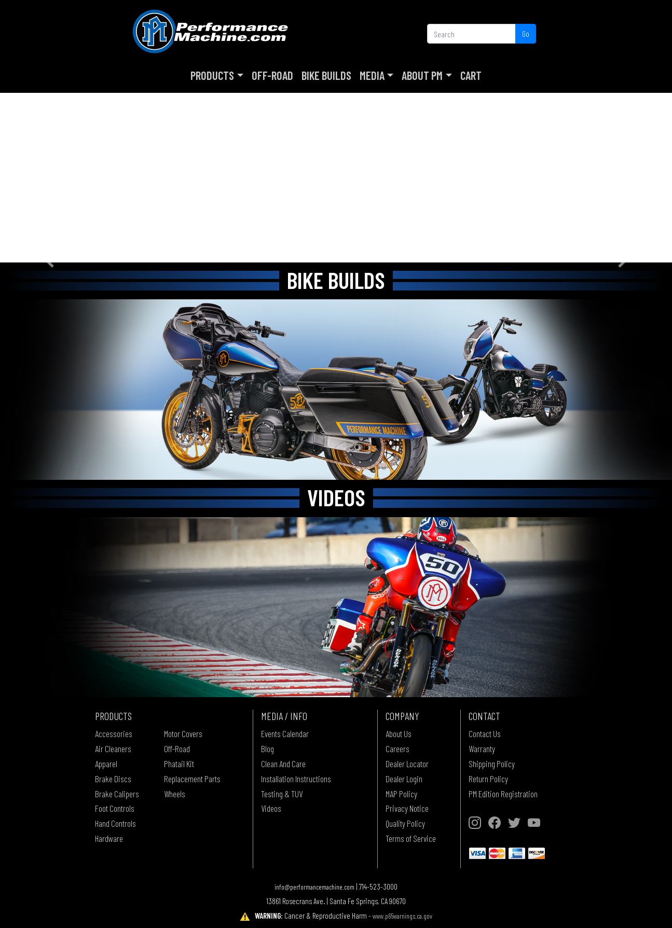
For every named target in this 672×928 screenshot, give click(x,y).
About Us (399, 733)
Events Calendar (285, 733)
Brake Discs (113, 778)
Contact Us (485, 733)
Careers (397, 748)
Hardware (109, 838)
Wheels (174, 793)
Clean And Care (283, 763)
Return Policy (488, 778)
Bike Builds (326, 75)
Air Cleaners (113, 748)
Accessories (113, 733)
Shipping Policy (492, 763)
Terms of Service (411, 838)
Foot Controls (114, 808)
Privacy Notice (407, 808)
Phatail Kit (179, 763)
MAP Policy (401, 793)
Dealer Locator (407, 763)
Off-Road (272, 75)
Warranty (482, 748)
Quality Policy (405, 823)
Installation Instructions (296, 778)
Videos (271, 808)
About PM (422, 75)
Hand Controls (115, 823)
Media (372, 75)
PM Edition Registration (503, 793)
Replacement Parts (192, 778)
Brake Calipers (117, 793)
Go (525, 33)
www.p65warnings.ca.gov (402, 915)
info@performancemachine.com (314, 886)
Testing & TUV (282, 793)
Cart (471, 75)
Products (212, 75)
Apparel (106, 763)
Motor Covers (183, 733)
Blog (267, 748)
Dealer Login (404, 778)
